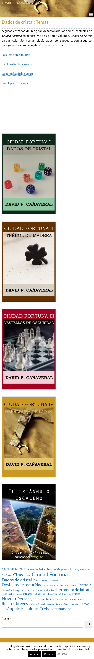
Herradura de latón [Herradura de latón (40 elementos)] (72, 589)
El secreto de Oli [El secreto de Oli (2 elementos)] (51, 585)
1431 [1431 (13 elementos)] (5, 569)
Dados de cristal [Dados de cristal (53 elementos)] (17, 579)
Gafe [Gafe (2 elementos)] (32, 590)
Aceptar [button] (34, 654)
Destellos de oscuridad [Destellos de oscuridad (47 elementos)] (22, 584)
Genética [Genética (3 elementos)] (40, 590)
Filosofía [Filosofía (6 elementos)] (7, 590)
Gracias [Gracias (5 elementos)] (50, 590)
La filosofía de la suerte (17, 64)
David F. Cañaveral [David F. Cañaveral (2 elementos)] (50, 581)
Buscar (6, 619)
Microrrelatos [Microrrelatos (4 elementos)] (54, 594)
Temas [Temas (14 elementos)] (84, 604)
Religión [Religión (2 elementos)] (33, 604)
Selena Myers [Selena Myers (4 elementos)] (62, 604)
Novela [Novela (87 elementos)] (9, 598)
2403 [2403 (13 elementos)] (22, 569)
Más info (61, 653)
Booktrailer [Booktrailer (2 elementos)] (85, 569)
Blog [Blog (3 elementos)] (77, 569)
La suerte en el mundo (16, 55)
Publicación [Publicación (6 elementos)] (61, 599)
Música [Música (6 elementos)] (76, 593)
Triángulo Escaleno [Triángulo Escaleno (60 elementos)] (20, 608)
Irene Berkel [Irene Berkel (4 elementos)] (8, 594)
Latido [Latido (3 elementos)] (19, 594)
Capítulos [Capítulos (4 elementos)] (7, 575)
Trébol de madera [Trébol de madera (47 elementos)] (55, 608)
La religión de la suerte (16, 83)
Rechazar (49, 654)
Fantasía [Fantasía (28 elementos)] (84, 584)
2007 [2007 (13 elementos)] (13, 569)
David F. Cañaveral (16, 3)
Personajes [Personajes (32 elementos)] (26, 599)
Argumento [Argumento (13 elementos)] (65, 569)
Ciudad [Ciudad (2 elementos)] (27, 575)
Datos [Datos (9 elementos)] (37, 580)
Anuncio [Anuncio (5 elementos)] (51, 569)
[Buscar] (88, 624)
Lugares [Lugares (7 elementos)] (28, 593)
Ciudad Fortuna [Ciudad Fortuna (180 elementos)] (50, 574)
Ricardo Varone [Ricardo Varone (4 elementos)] (46, 604)
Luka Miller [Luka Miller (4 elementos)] (39, 594)
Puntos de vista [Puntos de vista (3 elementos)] (77, 599)
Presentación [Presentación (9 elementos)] (46, 599)
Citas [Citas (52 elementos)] (18, 574)
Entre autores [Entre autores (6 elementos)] (68, 585)
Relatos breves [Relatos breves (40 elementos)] (15, 603)
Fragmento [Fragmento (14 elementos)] (21, 590)
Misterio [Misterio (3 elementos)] (66, 594)
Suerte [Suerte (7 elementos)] (75, 604)
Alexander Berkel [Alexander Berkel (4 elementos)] (36, 569)
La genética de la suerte (17, 73)
